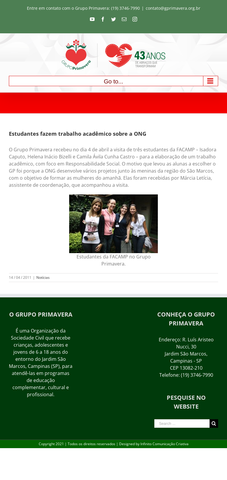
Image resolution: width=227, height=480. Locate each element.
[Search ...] (182, 423)
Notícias (43, 277)
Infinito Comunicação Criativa (164, 443)
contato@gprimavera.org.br (173, 8)
